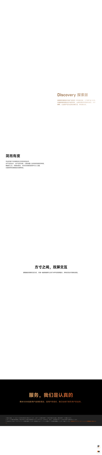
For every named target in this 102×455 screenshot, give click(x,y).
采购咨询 (93, 5)
